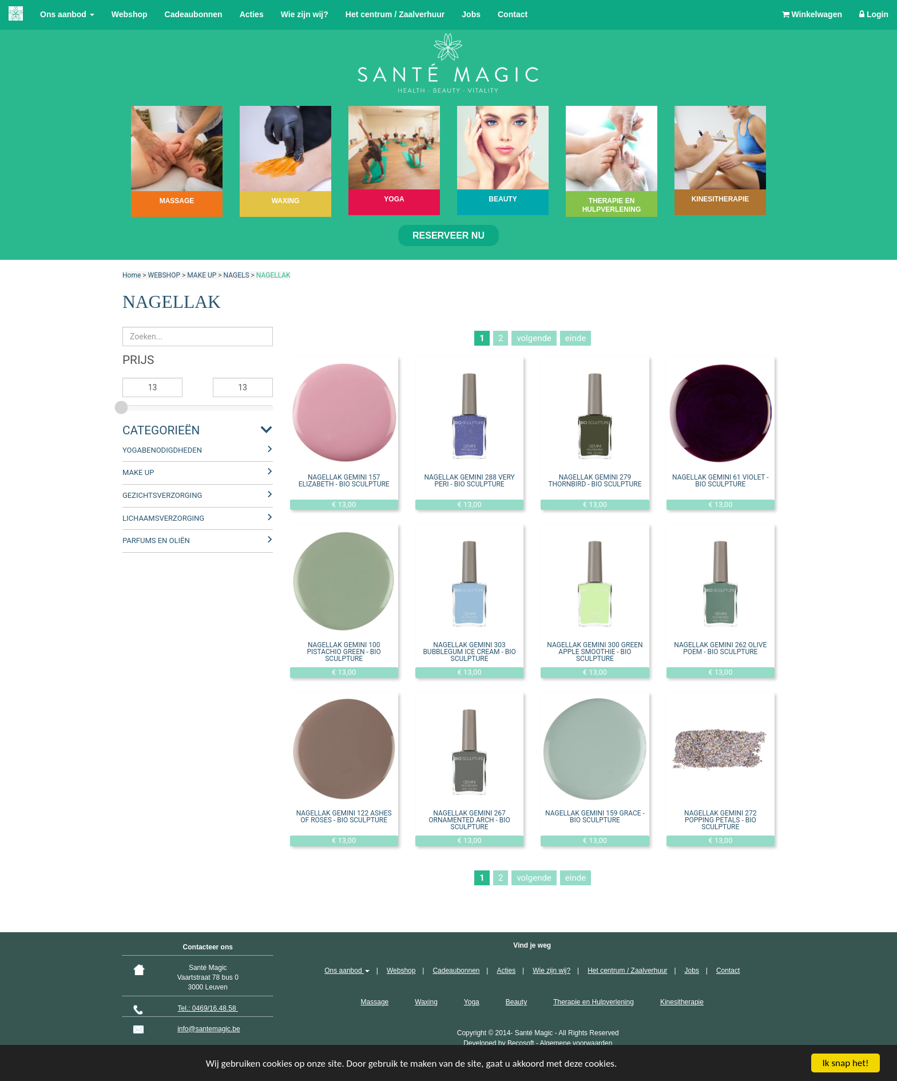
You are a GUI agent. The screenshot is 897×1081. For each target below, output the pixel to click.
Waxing (426, 1002)
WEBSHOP (164, 275)
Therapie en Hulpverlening (593, 1002)
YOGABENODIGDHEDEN (162, 450)
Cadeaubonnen (194, 14)
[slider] (122, 405)
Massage (375, 1002)
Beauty (516, 1002)
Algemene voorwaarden (576, 1043)
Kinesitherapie (682, 1002)
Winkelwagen (812, 14)
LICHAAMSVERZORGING (163, 518)
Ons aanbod (67, 14)
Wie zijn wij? (304, 14)
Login (873, 14)
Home (131, 275)
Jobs (471, 14)
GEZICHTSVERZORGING (162, 495)
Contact (512, 14)
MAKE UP (201, 275)
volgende (534, 338)
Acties (252, 14)
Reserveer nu (448, 235)
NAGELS (236, 275)
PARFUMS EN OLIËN (156, 540)
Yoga (471, 1002)
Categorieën (161, 430)
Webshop (130, 14)
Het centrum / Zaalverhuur (395, 14)
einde (575, 338)
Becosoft (520, 1043)
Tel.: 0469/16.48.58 (208, 1008)
